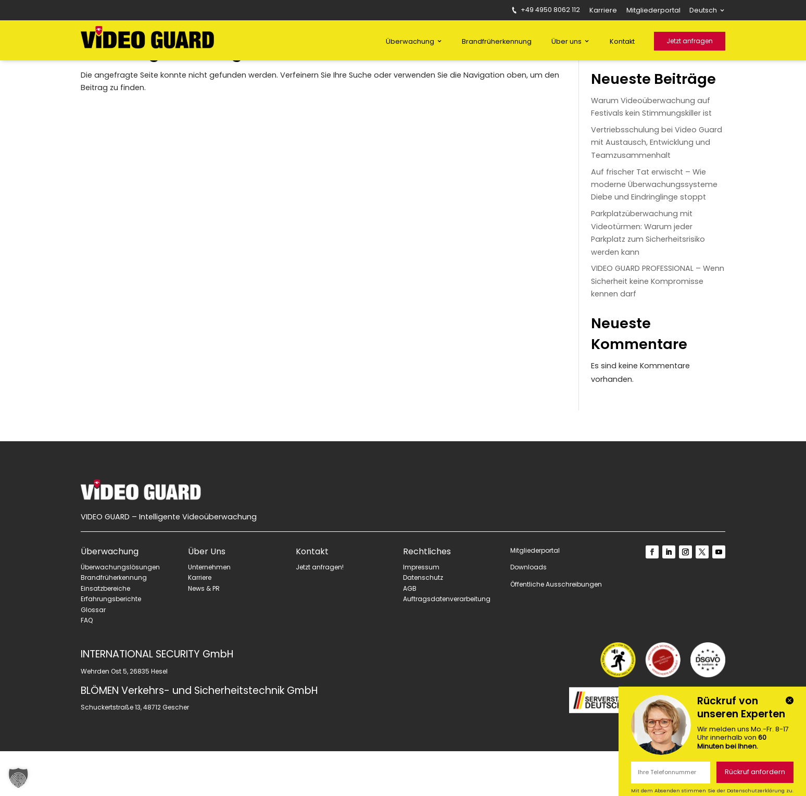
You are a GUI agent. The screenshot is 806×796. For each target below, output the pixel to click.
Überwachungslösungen (120, 611)
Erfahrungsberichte (111, 644)
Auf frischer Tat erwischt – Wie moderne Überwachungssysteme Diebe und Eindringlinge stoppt (654, 229)
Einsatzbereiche (105, 633)
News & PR (204, 633)
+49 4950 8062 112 (546, 10)
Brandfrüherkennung (497, 41)
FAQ (87, 665)
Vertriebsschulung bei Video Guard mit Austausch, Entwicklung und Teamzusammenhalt (656, 187)
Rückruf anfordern (755, 771)
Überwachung (410, 41)
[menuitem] (707, 12)
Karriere (603, 11)
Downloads (528, 612)
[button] (18, 778)
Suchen (710, 93)
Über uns (566, 41)
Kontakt (622, 41)
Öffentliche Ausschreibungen (556, 629)
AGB (410, 633)
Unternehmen (209, 611)
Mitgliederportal (653, 11)
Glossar (93, 654)
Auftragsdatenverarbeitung (446, 644)
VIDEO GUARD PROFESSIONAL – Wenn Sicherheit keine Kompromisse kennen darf (657, 326)
